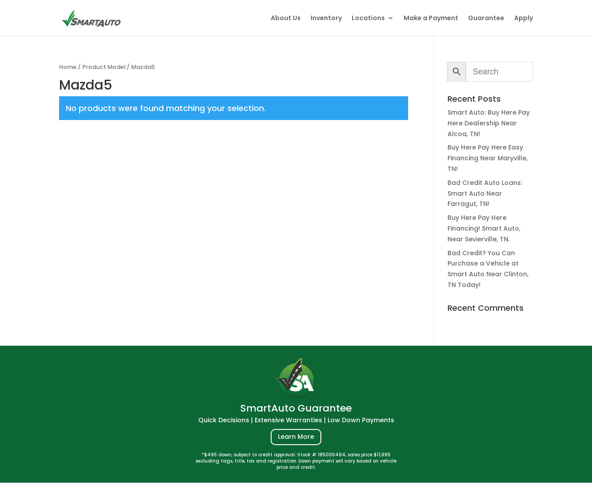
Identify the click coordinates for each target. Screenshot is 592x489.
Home (68, 67)
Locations (368, 18)
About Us (286, 18)
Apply (523, 18)
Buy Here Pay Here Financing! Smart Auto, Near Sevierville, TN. (483, 228)
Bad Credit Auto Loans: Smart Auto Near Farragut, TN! (484, 193)
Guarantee (486, 18)
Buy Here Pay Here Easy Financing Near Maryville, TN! (487, 158)
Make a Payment (431, 18)
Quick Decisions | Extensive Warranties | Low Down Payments (296, 420)
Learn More (296, 436)
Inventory (326, 18)
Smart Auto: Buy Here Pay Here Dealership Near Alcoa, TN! (488, 123)
